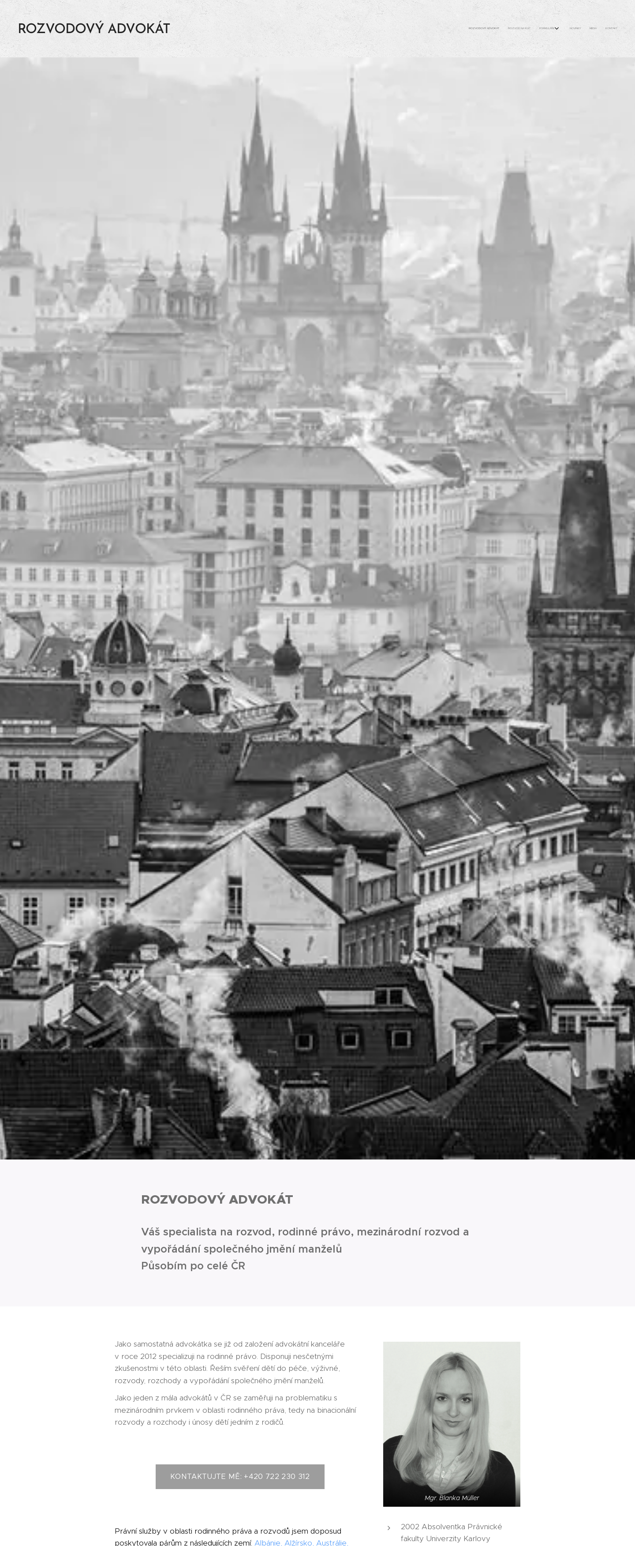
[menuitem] (567, 29)
